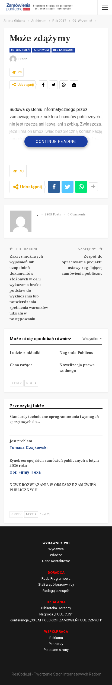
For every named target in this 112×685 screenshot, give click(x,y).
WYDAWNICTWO (56, 543)
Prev (17, 383)
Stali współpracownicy (56, 584)
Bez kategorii (63, 49)
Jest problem (20, 441)
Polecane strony (56, 650)
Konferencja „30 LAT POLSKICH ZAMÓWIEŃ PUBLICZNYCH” (56, 620)
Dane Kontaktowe (56, 561)
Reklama (56, 638)
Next (31, 383)
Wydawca (56, 549)
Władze (56, 555)
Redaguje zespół (56, 591)
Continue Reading (56, 141)
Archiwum (41, 49)
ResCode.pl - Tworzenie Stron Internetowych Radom (56, 674)
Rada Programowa (56, 578)
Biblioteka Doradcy (56, 608)
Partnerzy (56, 644)
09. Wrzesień (20, 49)
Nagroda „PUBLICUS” (56, 614)
